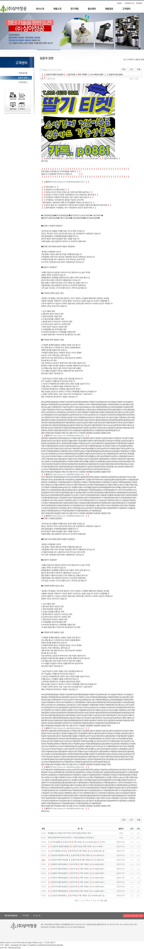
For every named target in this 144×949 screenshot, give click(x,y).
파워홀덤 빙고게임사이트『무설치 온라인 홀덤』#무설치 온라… (70, 833)
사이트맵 (25, 915)
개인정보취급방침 (10, 915)
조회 (138, 829)
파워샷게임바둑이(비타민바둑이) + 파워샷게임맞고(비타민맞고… (72, 838)
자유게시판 (23, 73)
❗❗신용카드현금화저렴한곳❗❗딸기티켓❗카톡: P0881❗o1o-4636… (76, 846)
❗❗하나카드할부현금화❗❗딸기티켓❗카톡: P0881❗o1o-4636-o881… (77, 887)
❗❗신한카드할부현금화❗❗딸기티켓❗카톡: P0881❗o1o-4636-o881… (77, 891)
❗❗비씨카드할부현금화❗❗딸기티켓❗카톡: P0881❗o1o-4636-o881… (77, 878)
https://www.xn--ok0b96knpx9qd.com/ (68, 182)
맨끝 (105, 901)
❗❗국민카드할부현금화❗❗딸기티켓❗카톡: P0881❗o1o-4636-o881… (77, 869)
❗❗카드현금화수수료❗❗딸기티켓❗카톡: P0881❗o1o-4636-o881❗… (77, 851)
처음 (76, 901)
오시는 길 (36, 915)
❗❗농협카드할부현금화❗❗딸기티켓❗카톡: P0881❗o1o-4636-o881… (77, 873)
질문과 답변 (22, 78)
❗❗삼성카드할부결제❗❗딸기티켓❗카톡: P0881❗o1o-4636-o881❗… (77, 895)
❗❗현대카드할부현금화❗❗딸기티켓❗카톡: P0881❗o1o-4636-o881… (77, 882)
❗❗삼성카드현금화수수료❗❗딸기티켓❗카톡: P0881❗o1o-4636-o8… (76, 855)
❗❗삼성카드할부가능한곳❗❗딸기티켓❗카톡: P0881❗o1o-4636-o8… (76, 860)
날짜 (131, 829)
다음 (101, 901)
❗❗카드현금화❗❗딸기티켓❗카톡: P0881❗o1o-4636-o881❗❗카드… (77, 842)
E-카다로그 (23, 82)
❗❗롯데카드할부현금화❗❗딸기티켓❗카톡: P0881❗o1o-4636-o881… (77, 864)
